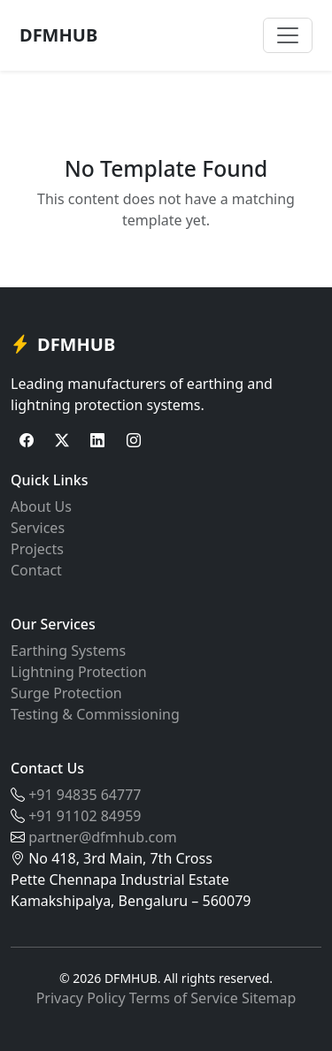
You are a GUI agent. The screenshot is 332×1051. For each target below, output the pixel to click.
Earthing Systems (68, 650)
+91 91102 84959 (84, 816)
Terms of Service (183, 998)
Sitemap (269, 998)
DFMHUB (58, 35)
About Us (41, 506)
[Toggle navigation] (288, 35)
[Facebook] (26, 440)
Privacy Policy (81, 998)
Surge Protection (66, 693)
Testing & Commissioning (95, 714)
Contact (36, 570)
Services (38, 527)
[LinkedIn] (97, 440)
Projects (37, 549)
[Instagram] (134, 440)
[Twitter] (62, 440)
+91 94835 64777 (84, 794)
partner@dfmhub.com (102, 837)
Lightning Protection (79, 672)
